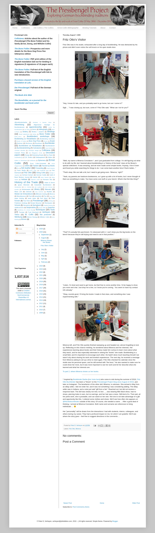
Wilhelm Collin (44, 217)
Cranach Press (20, 153)
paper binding (19, 198)
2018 (41, 285)
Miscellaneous (21, 196)
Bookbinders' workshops (38, 136)
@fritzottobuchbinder (71, 402)
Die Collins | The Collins (43, 28)
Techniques (40, 210)
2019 (41, 281)
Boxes (46, 141)
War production (45, 215)
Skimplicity (26, 205)
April (43, 259)
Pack (30, 196)
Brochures (29, 143)
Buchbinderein (50, 146)
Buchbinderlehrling (23, 148)
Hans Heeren (45, 177)
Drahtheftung (18, 157)
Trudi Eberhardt (33, 212)
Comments (21, 233)
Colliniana (25, 28)
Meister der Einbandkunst (24, 194)
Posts (19, 229)
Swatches (51, 207)
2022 (41, 272)
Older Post (136, 503)
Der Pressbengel (22, 88)
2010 (41, 310)
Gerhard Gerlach (27, 175)
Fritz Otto (72, 428)
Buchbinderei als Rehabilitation (30, 146)
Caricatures (37, 148)
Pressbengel (38, 201)
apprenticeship (35, 127)
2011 (41, 306)
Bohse (34, 134)
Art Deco (27, 129)
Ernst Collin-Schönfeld (38, 163)
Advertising (19, 125)
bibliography (43, 129)
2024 (41, 266)
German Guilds (41, 175)
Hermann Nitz (47, 179)
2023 (41, 269)
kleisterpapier (26, 189)
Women (24, 219)
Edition (50, 157)
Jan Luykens (38, 187)
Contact (112, 28)
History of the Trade (26, 182)
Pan (45, 196)
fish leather (26, 168)
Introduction (18, 187)
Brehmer (20, 143)
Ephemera (41, 160)
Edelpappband (40, 157)
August (44, 238)
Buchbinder (50, 143)
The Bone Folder (22, 59)
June (43, 253)
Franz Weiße (21, 170)
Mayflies (49, 191)
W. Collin (29, 214)
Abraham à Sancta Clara (42, 122)
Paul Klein (26, 201)
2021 (41, 275)
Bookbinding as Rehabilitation (25, 139)
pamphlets (38, 196)
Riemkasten (48, 203)
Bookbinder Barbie (80, 379)
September (45, 235)
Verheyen (46, 212)
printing (50, 201)
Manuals (48, 189)
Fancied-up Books (48, 166)
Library (37, 189)
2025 (41, 232)
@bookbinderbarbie (21, 122)
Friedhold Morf (44, 170)
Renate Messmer (36, 203)
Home (14, 28)
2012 (41, 303)
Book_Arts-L (18, 136)
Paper (51, 196)
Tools (52, 210)
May (43, 256)
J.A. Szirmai (27, 187)
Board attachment (24, 134)
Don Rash (49, 155)
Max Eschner (39, 191)
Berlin (34, 129)
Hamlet (35, 177)
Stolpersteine (31, 207)
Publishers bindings (21, 203)
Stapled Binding (48, 205)
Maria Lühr (18, 191)
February (44, 262)
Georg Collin (40, 173)
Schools (17, 205)
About (102, 28)
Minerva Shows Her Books (46, 241)
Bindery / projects (38, 131)
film (18, 168)
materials (29, 191)
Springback (37, 205)
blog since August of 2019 (115, 382)
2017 (41, 288)
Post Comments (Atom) (81, 507)
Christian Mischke (20, 150)
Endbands (32, 160)
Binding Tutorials (89, 28)
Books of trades (21, 141)
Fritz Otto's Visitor (47, 246)
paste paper (32, 198)
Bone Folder (44, 134)
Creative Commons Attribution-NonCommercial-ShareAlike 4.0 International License (23, 295)
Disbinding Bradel (38, 155)
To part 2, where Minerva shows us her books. (81, 371)
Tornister (22, 212)
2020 (41, 278)
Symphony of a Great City (25, 210)
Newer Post (68, 503)
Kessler (17, 189)
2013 (41, 300)
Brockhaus (38, 143)
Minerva (78, 428)
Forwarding (40, 168)
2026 (41, 229)
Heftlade (24, 179)
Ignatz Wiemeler (23, 185)
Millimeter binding (41, 194)
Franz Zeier (32, 170)
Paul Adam (44, 198)
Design (27, 155)
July (42, 249)
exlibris (27, 166)
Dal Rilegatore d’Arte (35, 153)
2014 (41, 297)
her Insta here (94, 379)
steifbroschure (19, 207)
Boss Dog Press (35, 141)
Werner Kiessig (32, 217)
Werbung (18, 217)
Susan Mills (42, 207)
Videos (17, 215)
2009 (41, 313)
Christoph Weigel (33, 150)
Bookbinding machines (47, 139)
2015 (41, 294)
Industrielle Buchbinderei (42, 185)
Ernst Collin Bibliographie (67, 28)
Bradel (52, 141)
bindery (25, 132)
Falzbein (36, 166)
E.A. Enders (29, 157)
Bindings (51, 131)
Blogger (115, 521)
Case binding (49, 148)
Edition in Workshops (21, 160)
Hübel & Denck (49, 182)
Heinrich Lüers (35, 179)
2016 (41, 291)
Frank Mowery (50, 168)
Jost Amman (48, 187)
